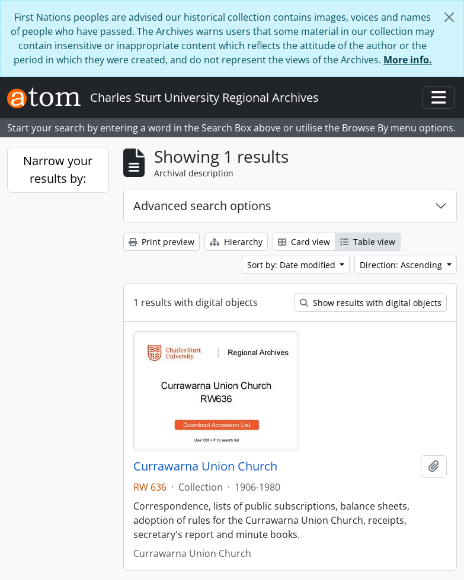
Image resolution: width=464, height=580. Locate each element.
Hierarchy (236, 241)
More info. (407, 59)
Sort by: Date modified (292, 264)
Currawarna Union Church (205, 466)
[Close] (449, 17)
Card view (304, 241)
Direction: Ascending (402, 264)
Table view (367, 241)
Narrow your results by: (57, 169)
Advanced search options (202, 206)
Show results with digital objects (370, 302)
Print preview (161, 241)
